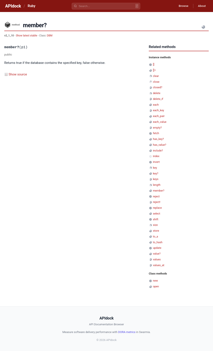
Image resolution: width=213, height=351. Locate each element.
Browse (182, 6)
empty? (157, 127)
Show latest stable (27, 35)
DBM (49, 35)
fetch (156, 133)
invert (156, 162)
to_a (155, 236)
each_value (159, 121)
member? (158, 190)
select (156, 213)
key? (155, 173)
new (155, 280)
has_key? (158, 139)
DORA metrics (127, 332)
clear (156, 76)
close (156, 81)
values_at (158, 265)
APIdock (13, 6)
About (201, 6)
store (156, 230)
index (156, 156)
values (157, 259)
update (157, 247)
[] (153, 64)
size (155, 224)
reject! (156, 202)
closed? (157, 87)
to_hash (157, 242)
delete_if (158, 98)
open (156, 286)
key (155, 167)
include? (158, 150)
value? (157, 253)
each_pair (159, 116)
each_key (158, 110)
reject (156, 196)
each (156, 104)
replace (157, 207)
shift (155, 219)
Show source (18, 74)
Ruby (31, 6)
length (156, 184)
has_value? (159, 144)
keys (155, 179)
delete (156, 93)
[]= (154, 70)
